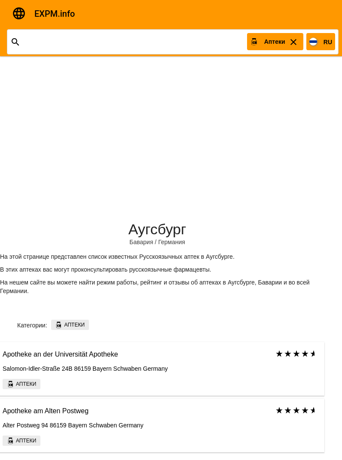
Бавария (141, 242)
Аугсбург (157, 229)
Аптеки (70, 324)
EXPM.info (54, 14)
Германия (171, 242)
